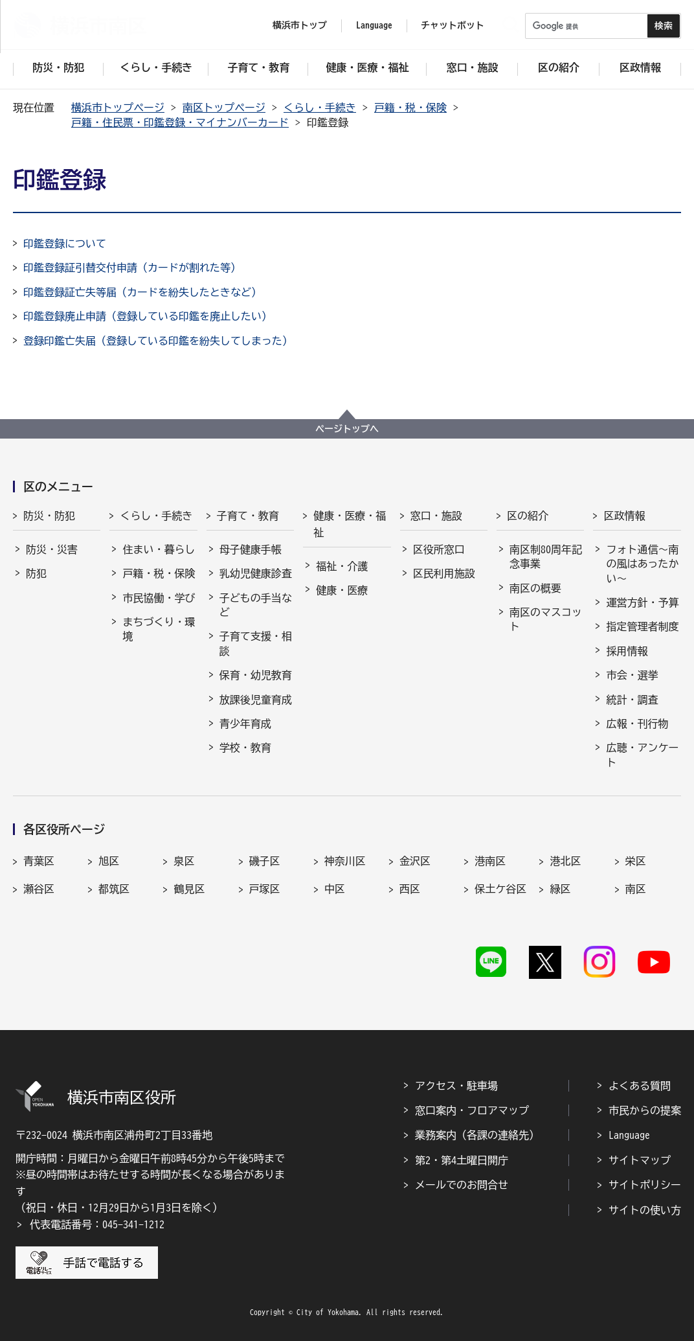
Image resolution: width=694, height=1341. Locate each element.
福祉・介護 (342, 566)
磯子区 (264, 861)
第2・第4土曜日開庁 (461, 1160)
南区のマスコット (545, 619)
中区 (334, 889)
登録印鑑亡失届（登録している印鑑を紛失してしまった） (158, 341)
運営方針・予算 (642, 602)
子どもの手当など (255, 605)
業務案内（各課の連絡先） (477, 1135)
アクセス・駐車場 (456, 1086)
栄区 (635, 861)
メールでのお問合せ (461, 1185)
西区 (409, 889)
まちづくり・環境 (158, 629)
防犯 (36, 573)
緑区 (560, 889)
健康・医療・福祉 (349, 524)
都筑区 (113, 889)
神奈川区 (345, 861)
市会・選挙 (632, 675)
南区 (635, 889)
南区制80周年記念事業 (545, 556)
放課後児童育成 (255, 699)
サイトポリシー (645, 1185)
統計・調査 (632, 699)
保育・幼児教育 (255, 675)
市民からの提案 (645, 1110)
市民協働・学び (158, 598)
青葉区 (38, 861)
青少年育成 (245, 723)
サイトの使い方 (645, 1210)
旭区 (108, 861)
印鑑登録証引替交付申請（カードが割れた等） (132, 267)
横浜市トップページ (117, 107)
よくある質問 (640, 1086)
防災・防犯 (49, 515)
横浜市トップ (300, 25)
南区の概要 (535, 588)
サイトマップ (640, 1160)
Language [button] (374, 25)
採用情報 (626, 651)
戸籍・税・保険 (410, 107)
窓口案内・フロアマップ (472, 1110)
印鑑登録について (64, 243)
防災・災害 (52, 549)
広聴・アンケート (642, 754)
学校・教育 (245, 747)
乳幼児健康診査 (255, 573)
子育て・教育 (248, 515)
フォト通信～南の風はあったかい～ (642, 564)
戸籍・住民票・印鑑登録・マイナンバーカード (180, 122)
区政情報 (624, 515)
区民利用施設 (444, 573)
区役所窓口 (439, 549)
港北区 (565, 861)
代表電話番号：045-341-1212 (97, 1224)
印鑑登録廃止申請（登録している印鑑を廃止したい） (147, 316)
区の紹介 (527, 515)
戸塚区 (264, 889)
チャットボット (452, 25)
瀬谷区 (38, 889)
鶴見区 (189, 889)
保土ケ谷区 (500, 889)
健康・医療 (342, 590)
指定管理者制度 (642, 626)
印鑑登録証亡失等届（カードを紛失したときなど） (142, 292)
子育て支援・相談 (255, 643)
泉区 (184, 861)
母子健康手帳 (250, 549)
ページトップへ (347, 428)
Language (629, 1135)
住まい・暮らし (158, 549)
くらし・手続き (320, 107)
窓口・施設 (436, 515)
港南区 (490, 861)
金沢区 (415, 861)
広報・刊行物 (637, 723)
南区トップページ (224, 107)
